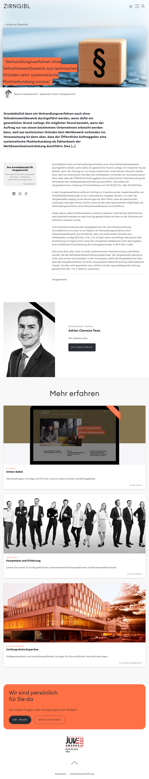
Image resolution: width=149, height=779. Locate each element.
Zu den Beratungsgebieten (131, 663)
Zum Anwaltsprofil (82, 347)
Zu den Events (136, 485)
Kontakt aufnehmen (49, 720)
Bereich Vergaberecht (26, 94)
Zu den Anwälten (135, 574)
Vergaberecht (67, 94)
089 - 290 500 (20, 720)
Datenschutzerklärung (82, 773)
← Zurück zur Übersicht (15, 24)
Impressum (60, 773)
